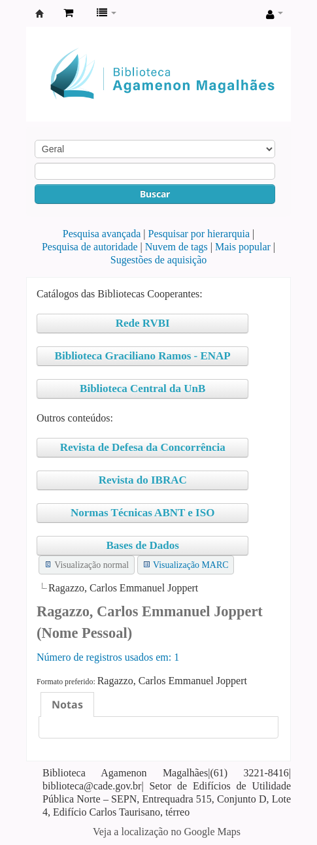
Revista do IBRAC (143, 480)
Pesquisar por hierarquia (199, 233)
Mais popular (243, 246)
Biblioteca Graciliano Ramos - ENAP (143, 356)
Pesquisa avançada (102, 233)
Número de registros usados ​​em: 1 (108, 657)
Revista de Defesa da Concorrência (142, 447)
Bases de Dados (142, 545)
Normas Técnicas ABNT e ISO (142, 512)
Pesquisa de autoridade (90, 246)
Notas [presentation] (67, 704)
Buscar (155, 194)
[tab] (67, 704)
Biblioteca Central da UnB (142, 388)
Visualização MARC (190, 565)
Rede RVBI (143, 323)
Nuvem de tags (176, 246)
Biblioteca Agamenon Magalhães (39, 13)
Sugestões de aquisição (158, 259)
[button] (68, 13)
